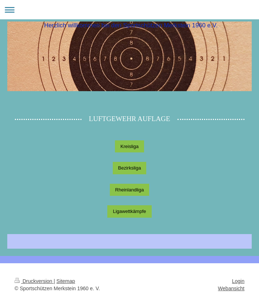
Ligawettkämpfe (129, 211)
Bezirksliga (129, 168)
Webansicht (231, 288)
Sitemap (65, 281)
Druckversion (34, 281)
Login (238, 281)
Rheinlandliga (129, 190)
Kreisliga (129, 146)
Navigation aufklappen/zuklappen (129, 10)
